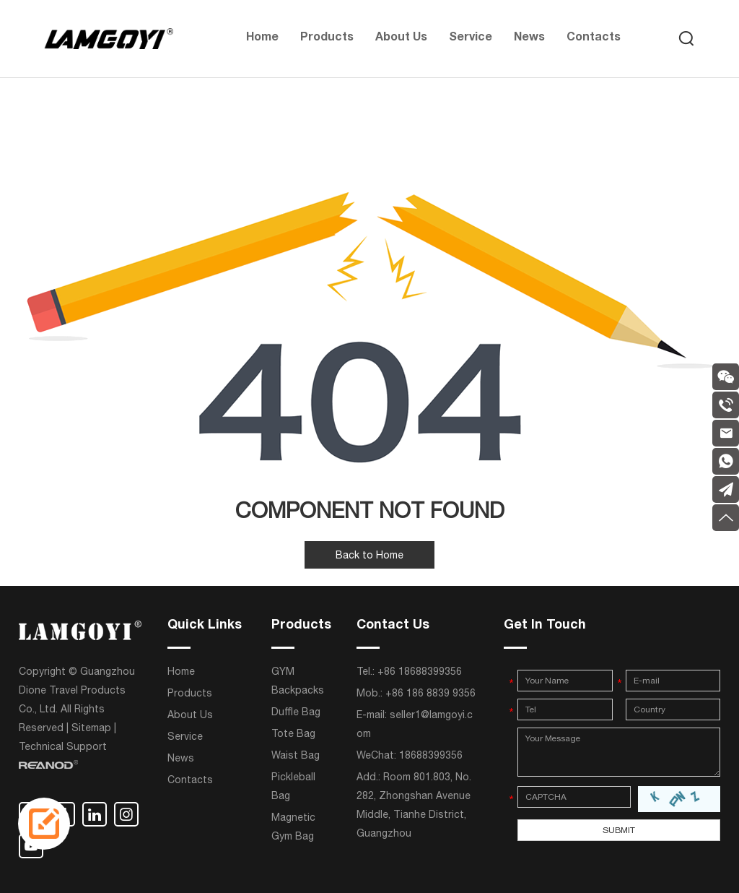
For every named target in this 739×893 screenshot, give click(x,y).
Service (470, 38)
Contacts (594, 38)
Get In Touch (545, 625)
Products (327, 38)
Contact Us (393, 625)
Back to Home (369, 555)
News (529, 38)
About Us (401, 38)
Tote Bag (293, 733)
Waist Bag (295, 755)
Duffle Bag (295, 711)
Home (262, 38)
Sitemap (91, 727)
